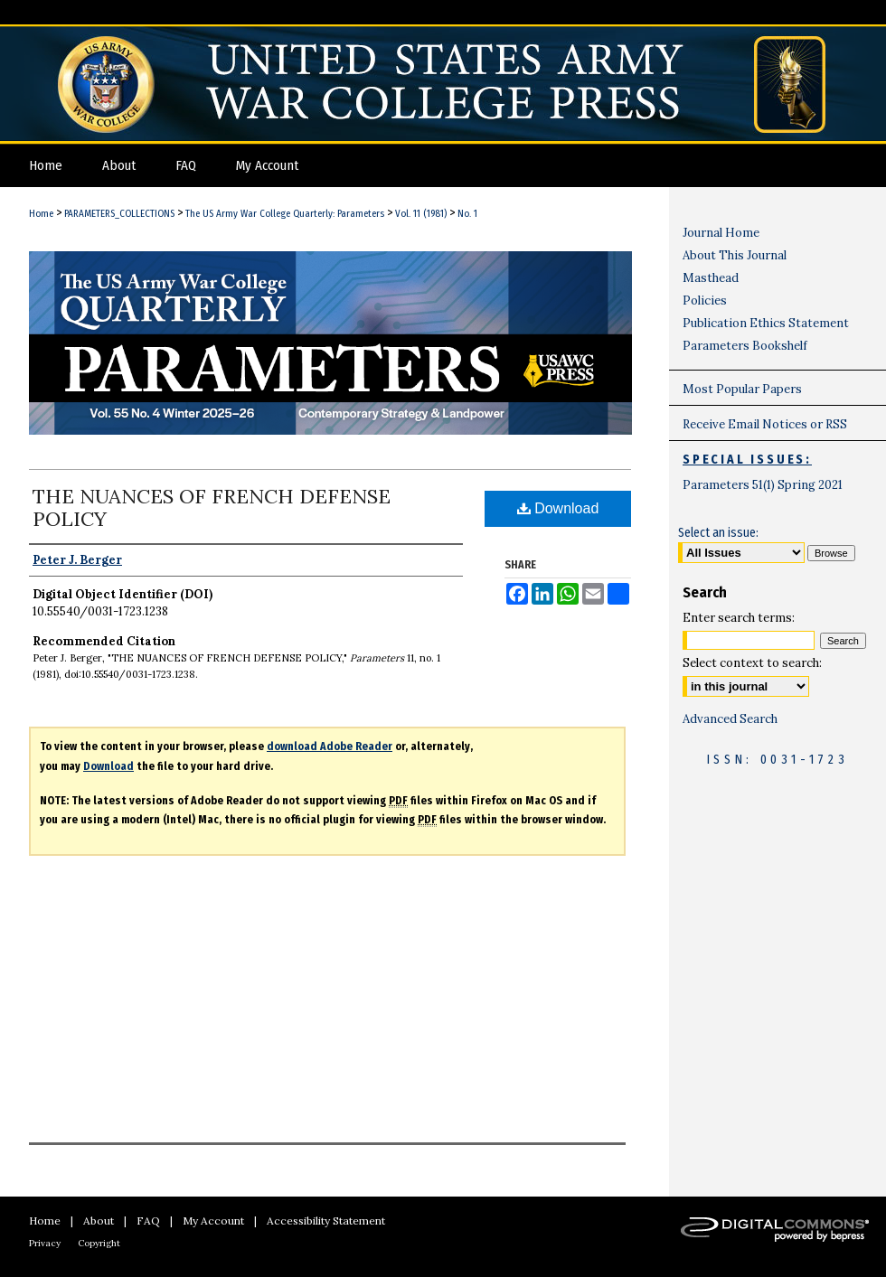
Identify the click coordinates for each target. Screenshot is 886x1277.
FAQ (148, 1220)
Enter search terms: (739, 617)
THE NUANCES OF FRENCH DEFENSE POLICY (212, 507)
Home (41, 214)
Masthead (711, 278)
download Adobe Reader (329, 746)
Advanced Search (730, 719)
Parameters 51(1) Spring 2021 (763, 485)
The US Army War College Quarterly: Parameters (284, 214)
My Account (213, 1220)
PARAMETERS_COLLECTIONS (119, 214)
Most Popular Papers (742, 389)
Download (558, 508)
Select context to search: (752, 663)
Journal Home (721, 232)
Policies (705, 300)
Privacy (45, 1243)
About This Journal (735, 255)
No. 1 (467, 214)
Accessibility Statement (326, 1220)
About (98, 1220)
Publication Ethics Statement (766, 323)
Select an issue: (718, 532)
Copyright (99, 1243)
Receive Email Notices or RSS (765, 424)
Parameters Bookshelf (745, 345)
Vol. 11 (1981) (421, 214)
